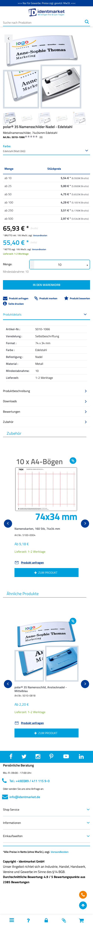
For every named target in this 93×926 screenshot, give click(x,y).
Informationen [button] (46, 823)
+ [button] (87, 265)
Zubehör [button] (45, 422)
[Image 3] (61, 118)
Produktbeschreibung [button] (45, 391)
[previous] (8, 523)
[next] (85, 523)
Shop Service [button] (46, 809)
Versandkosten (40, 235)
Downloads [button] (45, 401)
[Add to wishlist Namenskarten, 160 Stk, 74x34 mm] (73, 460)
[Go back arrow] (8, 38)
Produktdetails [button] (45, 314)
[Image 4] (79, 118)
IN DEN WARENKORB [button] (46, 285)
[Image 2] (44, 118)
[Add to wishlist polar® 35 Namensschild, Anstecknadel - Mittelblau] (73, 621)
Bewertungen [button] (45, 411)
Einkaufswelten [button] (46, 836)
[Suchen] (87, 22)
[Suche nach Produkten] (43, 22)
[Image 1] (26, 118)
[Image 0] (9, 118)
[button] (46, 529)
